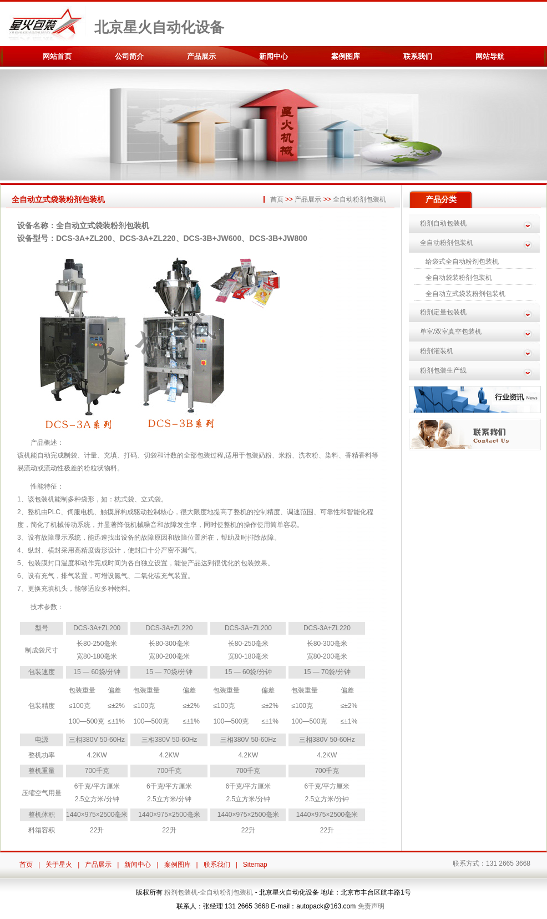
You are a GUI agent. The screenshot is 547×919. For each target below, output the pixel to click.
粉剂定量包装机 (443, 312)
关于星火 (58, 864)
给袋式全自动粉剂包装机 (462, 261)
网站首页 (57, 56)
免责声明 (371, 906)
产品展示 (201, 56)
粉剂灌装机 (436, 351)
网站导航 (489, 56)
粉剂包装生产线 (443, 370)
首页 (276, 199)
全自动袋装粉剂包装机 (459, 278)
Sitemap (255, 864)
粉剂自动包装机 (443, 223)
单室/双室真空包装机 (451, 331)
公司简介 (129, 56)
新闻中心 (273, 56)
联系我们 (417, 56)
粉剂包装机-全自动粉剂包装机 (208, 892)
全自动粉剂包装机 (359, 199)
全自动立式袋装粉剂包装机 (465, 294)
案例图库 (345, 56)
